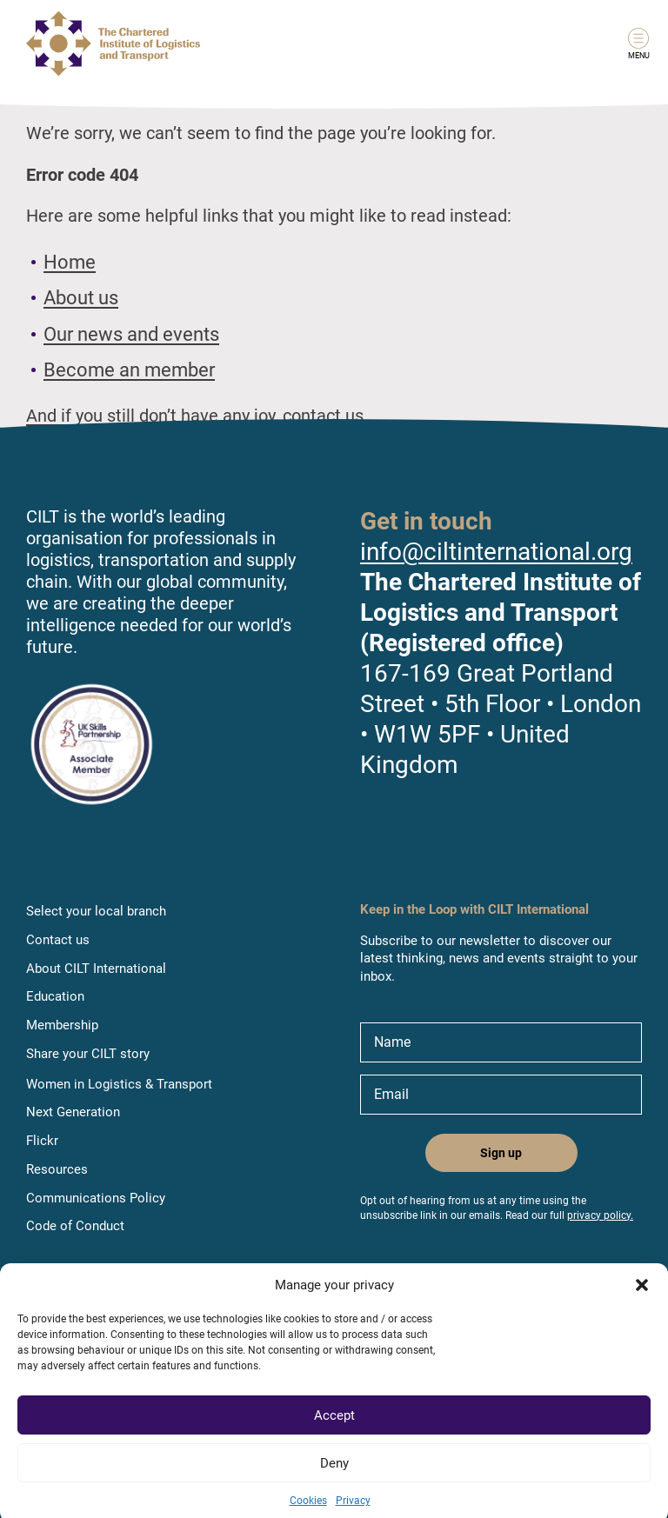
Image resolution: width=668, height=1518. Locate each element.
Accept (334, 1429)
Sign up (501, 1153)
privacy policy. (600, 1215)
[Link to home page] (113, 43)
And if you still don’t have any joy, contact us (195, 415)
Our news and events (131, 334)
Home (69, 262)
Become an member (129, 370)
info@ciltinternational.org (496, 551)
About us (80, 298)
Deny (334, 1477)
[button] (642, 1299)
